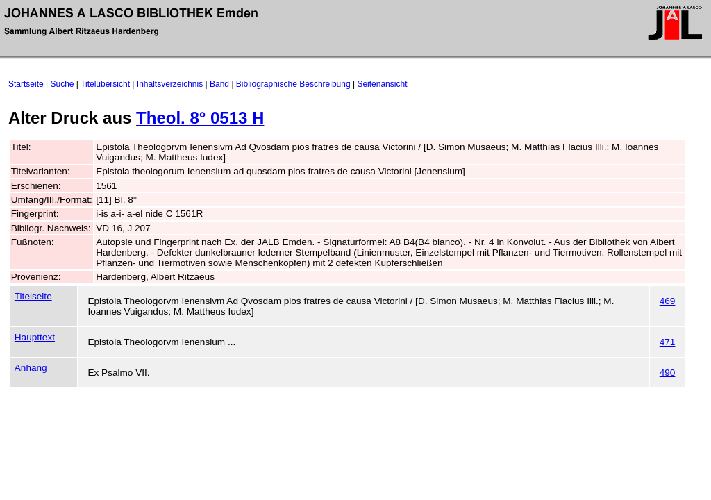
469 (668, 301)
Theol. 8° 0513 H (200, 117)
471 (668, 342)
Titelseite (33, 296)
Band (219, 84)
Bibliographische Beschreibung (293, 84)
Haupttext (35, 337)
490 (668, 372)
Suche (62, 84)
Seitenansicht (382, 84)
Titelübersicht (105, 84)
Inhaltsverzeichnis (170, 84)
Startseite (26, 84)
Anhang (31, 367)
